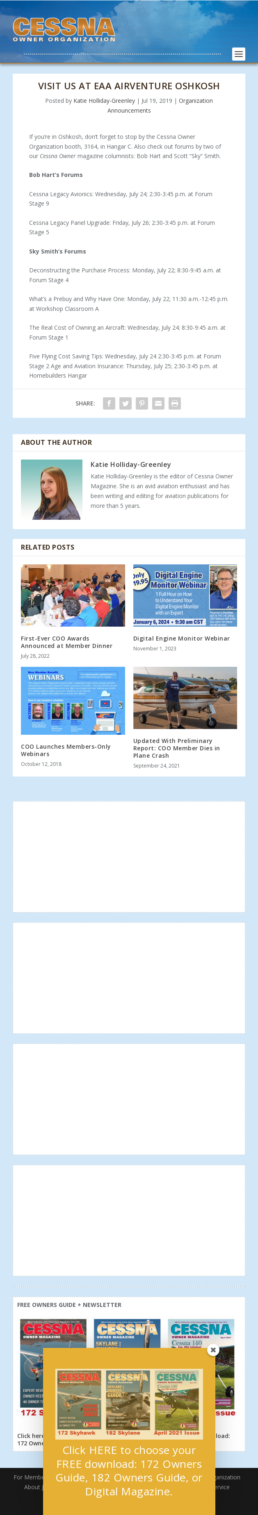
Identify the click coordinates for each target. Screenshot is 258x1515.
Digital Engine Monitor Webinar (181, 638)
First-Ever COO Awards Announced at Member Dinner (66, 642)
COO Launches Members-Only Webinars (66, 750)
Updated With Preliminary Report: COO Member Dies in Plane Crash (176, 748)
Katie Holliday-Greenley (104, 100)
